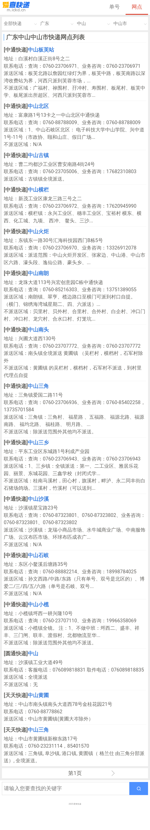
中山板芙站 (41, 50)
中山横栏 (38, 190)
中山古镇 (38, 155)
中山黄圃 (38, 695)
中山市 (120, 23)
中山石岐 (38, 555)
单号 (114, 7)
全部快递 (13, 23)
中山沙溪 (38, 499)
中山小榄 (38, 604)
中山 (81, 23)
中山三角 (38, 386)
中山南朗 (38, 273)
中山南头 (38, 330)
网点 (137, 7)
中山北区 (38, 106)
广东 (44, 23)
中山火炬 (38, 231)
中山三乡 (38, 442)
